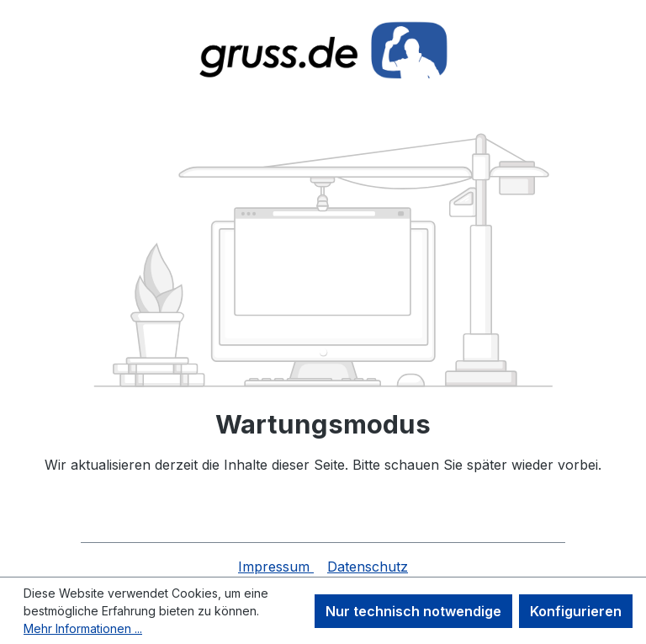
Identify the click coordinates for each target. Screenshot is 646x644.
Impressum (276, 566)
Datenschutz (367, 566)
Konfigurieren (576, 611)
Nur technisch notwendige (413, 611)
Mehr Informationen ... (83, 628)
